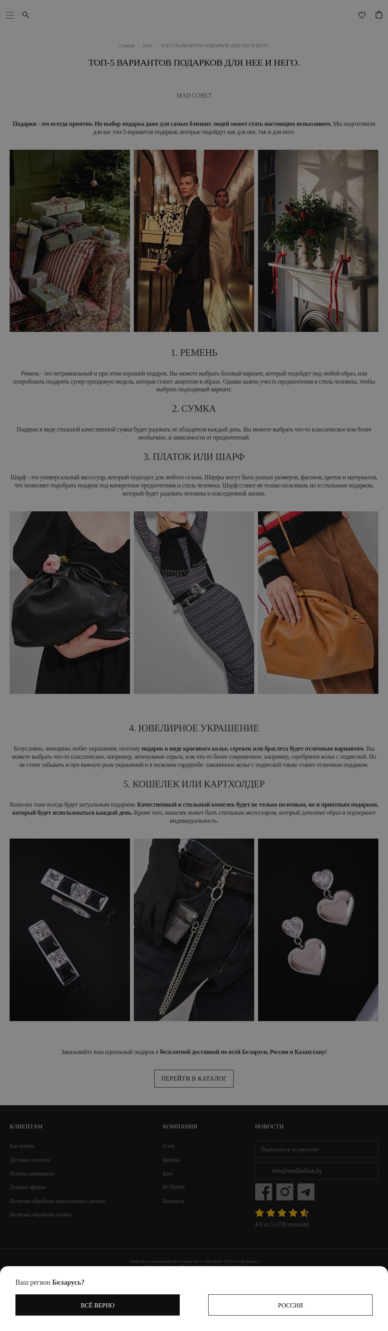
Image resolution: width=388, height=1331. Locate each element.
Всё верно (98, 1305)
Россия (290, 1305)
